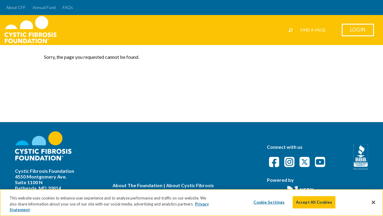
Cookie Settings (269, 202)
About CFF (16, 7)
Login (358, 29)
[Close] (373, 202)
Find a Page (313, 29)
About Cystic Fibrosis (190, 185)
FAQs (68, 7)
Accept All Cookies (314, 202)
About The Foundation (137, 185)
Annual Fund (44, 7)
